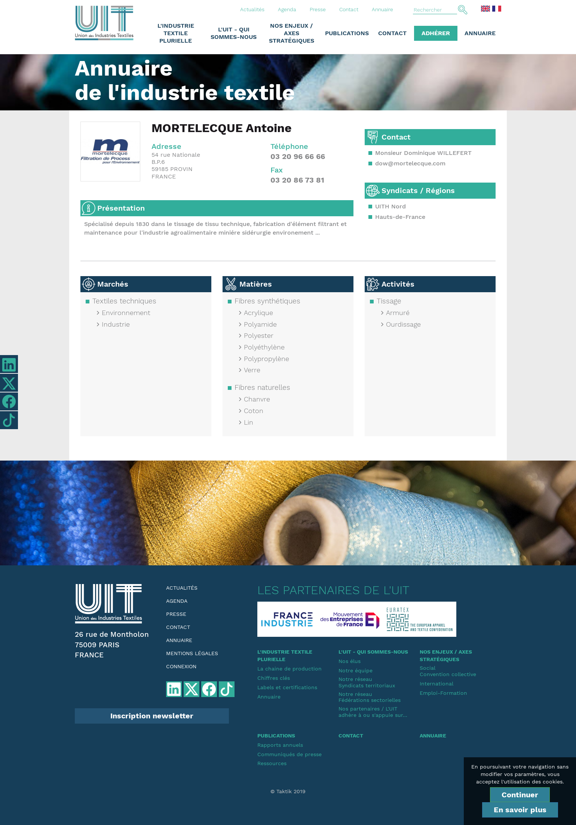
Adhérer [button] (436, 33)
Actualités (252, 9)
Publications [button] (347, 33)
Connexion (181, 666)
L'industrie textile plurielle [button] (175, 33)
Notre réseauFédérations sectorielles (369, 697)
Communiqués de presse (289, 754)
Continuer (520, 794)
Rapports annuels (280, 745)
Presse (318, 9)
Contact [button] (392, 33)
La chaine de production (289, 669)
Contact (348, 9)
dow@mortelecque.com (410, 163)
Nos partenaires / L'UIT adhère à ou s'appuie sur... (372, 712)
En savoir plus (520, 809)
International (436, 684)
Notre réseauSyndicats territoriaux (366, 682)
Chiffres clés (273, 678)
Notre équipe (355, 670)
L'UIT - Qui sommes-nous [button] (234, 33)
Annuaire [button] (480, 33)
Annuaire (382, 9)
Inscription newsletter (151, 715)
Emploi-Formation (443, 693)
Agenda (287, 9)
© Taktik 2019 (288, 791)
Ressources (272, 763)
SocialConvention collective (448, 671)
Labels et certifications (287, 687)
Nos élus (349, 661)
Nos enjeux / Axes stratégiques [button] (291, 33)
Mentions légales (192, 653)
